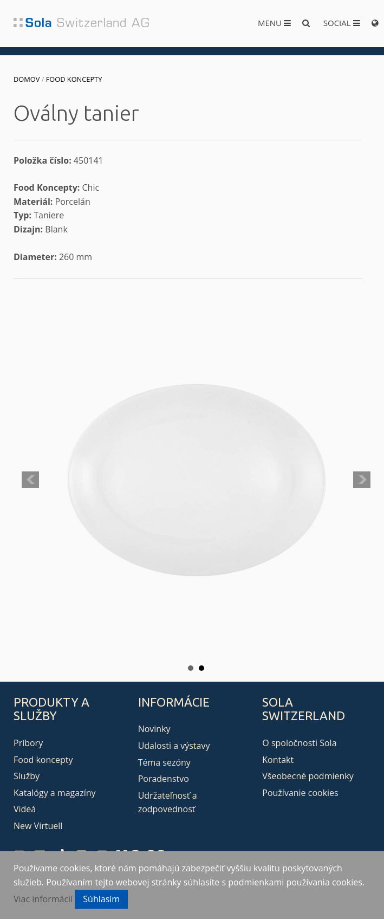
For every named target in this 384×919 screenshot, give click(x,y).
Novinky (154, 729)
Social (341, 22)
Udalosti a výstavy (174, 746)
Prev (30, 480)
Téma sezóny (164, 762)
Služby (27, 776)
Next (361, 480)
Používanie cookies (300, 793)
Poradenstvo (163, 779)
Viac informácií (43, 899)
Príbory (28, 743)
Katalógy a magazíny (55, 793)
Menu (274, 22)
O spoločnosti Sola (299, 743)
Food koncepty (74, 79)
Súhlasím (101, 899)
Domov (27, 79)
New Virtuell (38, 826)
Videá (25, 809)
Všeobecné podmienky (307, 776)
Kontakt (278, 760)
